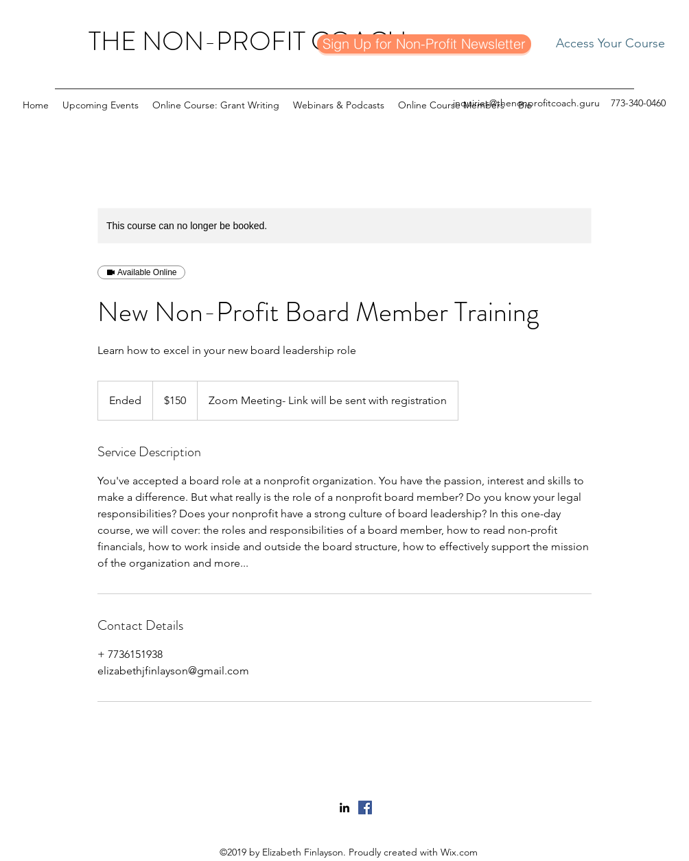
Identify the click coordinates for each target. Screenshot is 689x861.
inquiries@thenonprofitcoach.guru (526, 103)
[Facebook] (365, 807)
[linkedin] (344, 807)
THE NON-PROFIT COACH (248, 41)
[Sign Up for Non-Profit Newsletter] (424, 44)
